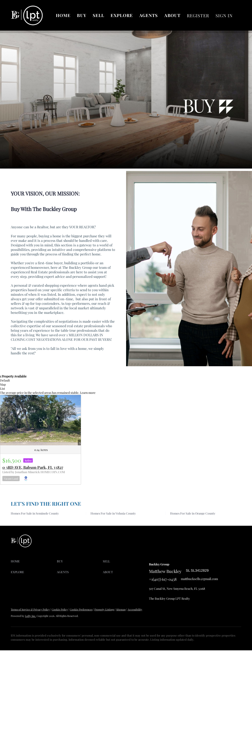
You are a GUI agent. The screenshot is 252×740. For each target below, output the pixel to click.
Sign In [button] (224, 15)
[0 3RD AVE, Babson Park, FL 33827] (40, 420)
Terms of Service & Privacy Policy (30, 609)
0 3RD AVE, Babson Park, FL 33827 (32, 467)
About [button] (172, 15)
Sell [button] (98, 15)
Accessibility (135, 609)
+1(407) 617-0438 (163, 579)
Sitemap (121, 609)
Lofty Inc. (30, 616)
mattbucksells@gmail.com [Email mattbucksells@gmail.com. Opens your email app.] (199, 579)
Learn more (87, 393)
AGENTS (148, 15)
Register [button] (198, 15)
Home (63, 15)
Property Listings (104, 609)
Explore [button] (122, 15)
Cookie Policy (60, 609)
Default (5, 380)
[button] (34, 561)
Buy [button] (81, 15)
